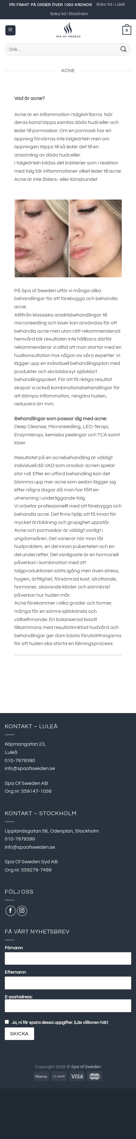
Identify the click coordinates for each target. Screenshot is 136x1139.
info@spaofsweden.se (30, 768)
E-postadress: (68, 1003)
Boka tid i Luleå (110, 5)
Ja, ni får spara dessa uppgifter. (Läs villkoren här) (60, 1022)
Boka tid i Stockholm (69, 14)
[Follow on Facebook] (10, 911)
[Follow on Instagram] (22, 911)
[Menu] (10, 30)
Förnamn (14, 947)
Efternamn (15, 972)
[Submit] (123, 49)
